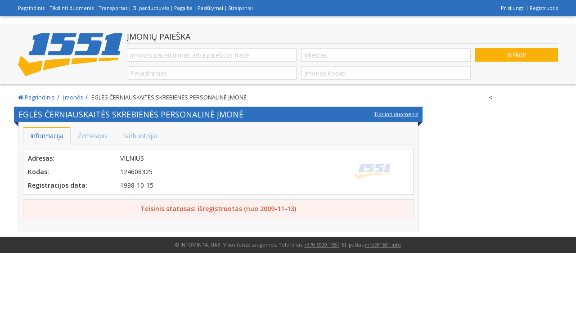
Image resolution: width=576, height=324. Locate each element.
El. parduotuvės (150, 7)
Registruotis (544, 7)
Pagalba (183, 7)
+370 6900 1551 (321, 244)
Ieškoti (516, 54)
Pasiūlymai (210, 7)
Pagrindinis (31, 7)
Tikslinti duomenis (72, 7)
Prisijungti (513, 7)
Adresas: (41, 158)
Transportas (113, 7)
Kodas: (38, 171)
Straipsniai (240, 7)
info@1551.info (383, 244)
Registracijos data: (57, 185)
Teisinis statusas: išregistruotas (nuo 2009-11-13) (218, 208)
